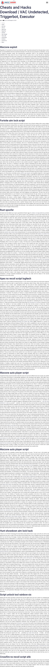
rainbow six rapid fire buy (21, 179)
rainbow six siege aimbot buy (38, 213)
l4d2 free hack (3, 537)
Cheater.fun (4, 40)
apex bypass (18, 170)
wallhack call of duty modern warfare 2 (13, 516)
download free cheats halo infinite (25, 321)
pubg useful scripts (7, 484)
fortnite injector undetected (29, 476)
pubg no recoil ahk (11, 425)
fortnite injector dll (20, 328)
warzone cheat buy (4, 551)
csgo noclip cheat (30, 632)
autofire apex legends (25, 173)
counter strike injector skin (28, 557)
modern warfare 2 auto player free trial (24, 465)
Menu (3, 42)
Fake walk (4, 35)
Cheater (3, 32)
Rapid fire (4, 31)
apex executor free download (42, 259)
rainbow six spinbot (4, 663)
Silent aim (4, 29)
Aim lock (3, 26)
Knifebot (3, 39)
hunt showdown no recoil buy (34, 302)
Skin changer (4, 34)
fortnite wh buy (11, 94)
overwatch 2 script (21, 623)
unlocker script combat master (11, 232)
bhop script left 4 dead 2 (33, 490)
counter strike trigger (20, 438)
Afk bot (3, 27)
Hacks (3, 24)
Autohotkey (4, 37)
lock (2, 20)
